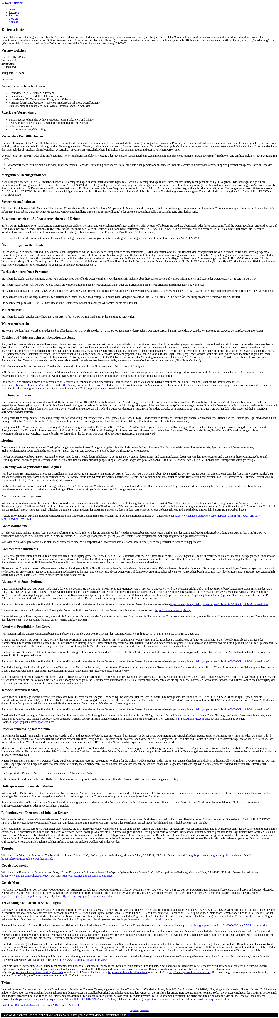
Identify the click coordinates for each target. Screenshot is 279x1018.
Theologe (14, 12)
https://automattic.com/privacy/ (173, 610)
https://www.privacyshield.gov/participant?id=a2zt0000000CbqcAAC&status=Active (219, 604)
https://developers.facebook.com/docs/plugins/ (147, 919)
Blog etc (13, 18)
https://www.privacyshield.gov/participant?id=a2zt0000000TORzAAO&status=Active (65, 999)
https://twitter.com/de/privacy (161, 999)
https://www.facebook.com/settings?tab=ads (37, 972)
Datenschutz (144, 1011)
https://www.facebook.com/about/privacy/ (83, 959)
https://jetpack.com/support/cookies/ (33, 721)
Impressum (7, 79)
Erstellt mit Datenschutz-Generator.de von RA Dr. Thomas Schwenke (41, 1005)
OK (129, 1014)
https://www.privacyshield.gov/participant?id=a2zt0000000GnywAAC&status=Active (218, 925)
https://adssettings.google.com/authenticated (26, 858)
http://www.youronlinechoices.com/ (82, 385)
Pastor (12, 9)
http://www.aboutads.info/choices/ (21, 385)
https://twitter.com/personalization (209, 999)
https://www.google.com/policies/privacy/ (218, 855)
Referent (13, 15)
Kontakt (13, 21)
